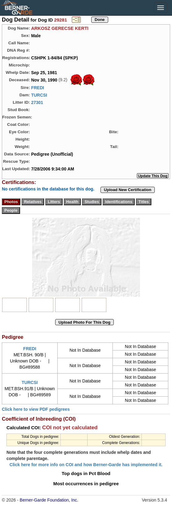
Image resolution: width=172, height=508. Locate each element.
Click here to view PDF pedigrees (36, 409)
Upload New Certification (127, 189)
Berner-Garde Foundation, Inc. (49, 500)
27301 (37, 102)
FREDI (37, 87)
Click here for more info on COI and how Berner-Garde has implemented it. (86, 464)
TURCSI (39, 95)
